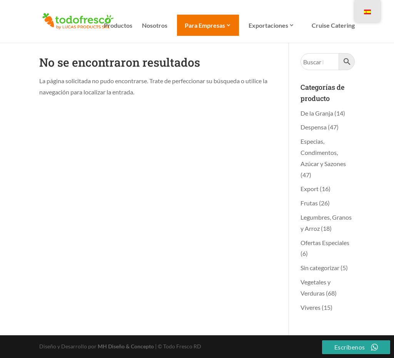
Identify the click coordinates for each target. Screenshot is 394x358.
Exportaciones (268, 25)
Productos (118, 26)
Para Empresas (205, 25)
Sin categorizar (320, 267)
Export (310, 188)
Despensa (314, 127)
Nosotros (154, 26)
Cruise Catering (333, 26)
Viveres (311, 307)
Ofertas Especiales (325, 242)
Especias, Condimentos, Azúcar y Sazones (323, 152)
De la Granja (317, 113)
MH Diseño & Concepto (126, 346)
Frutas (309, 203)
